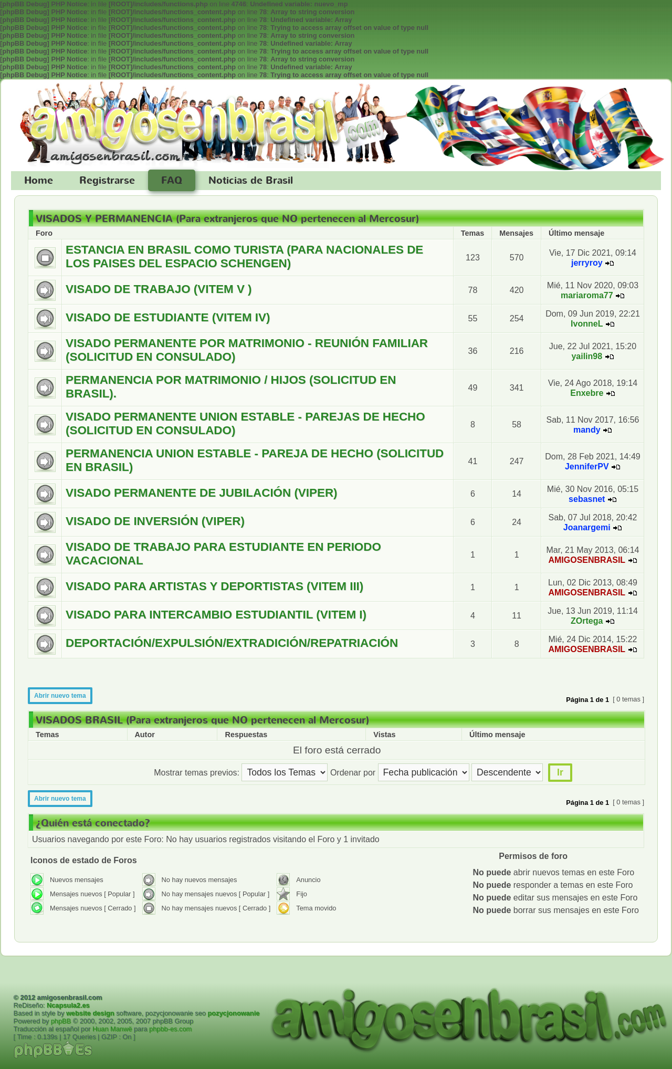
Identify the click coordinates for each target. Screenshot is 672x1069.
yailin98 (586, 356)
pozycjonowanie (233, 1013)
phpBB (61, 1021)
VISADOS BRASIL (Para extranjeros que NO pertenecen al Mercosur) (202, 720)
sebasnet (587, 499)
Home (38, 180)
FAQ (171, 180)
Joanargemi (587, 527)
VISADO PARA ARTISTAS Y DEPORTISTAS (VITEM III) (214, 586)
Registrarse (107, 180)
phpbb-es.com (170, 1029)
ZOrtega (587, 620)
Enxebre (586, 393)
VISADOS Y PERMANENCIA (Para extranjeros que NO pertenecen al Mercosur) (227, 219)
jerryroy (587, 262)
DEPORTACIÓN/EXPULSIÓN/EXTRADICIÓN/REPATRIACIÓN (232, 642)
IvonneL (587, 323)
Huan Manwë (112, 1029)
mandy (587, 429)
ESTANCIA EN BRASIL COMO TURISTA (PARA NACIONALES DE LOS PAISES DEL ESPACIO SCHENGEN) (244, 256)
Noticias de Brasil (250, 180)
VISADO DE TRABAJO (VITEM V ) (159, 289)
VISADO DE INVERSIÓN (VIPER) (155, 521)
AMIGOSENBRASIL (586, 560)
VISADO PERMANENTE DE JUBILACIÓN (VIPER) (202, 492)
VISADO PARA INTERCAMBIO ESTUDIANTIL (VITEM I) (216, 614)
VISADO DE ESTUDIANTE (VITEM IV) (168, 317)
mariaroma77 (587, 295)
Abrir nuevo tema (60, 695)
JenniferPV (587, 466)
